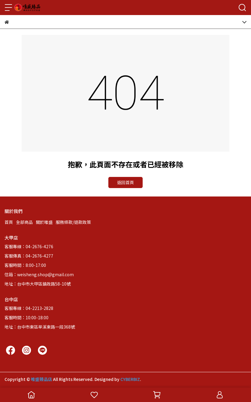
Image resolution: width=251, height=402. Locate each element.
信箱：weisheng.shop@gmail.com (39, 274)
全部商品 (24, 222)
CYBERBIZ (130, 379)
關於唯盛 (44, 222)
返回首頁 (125, 182)
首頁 (9, 222)
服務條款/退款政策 (73, 222)
